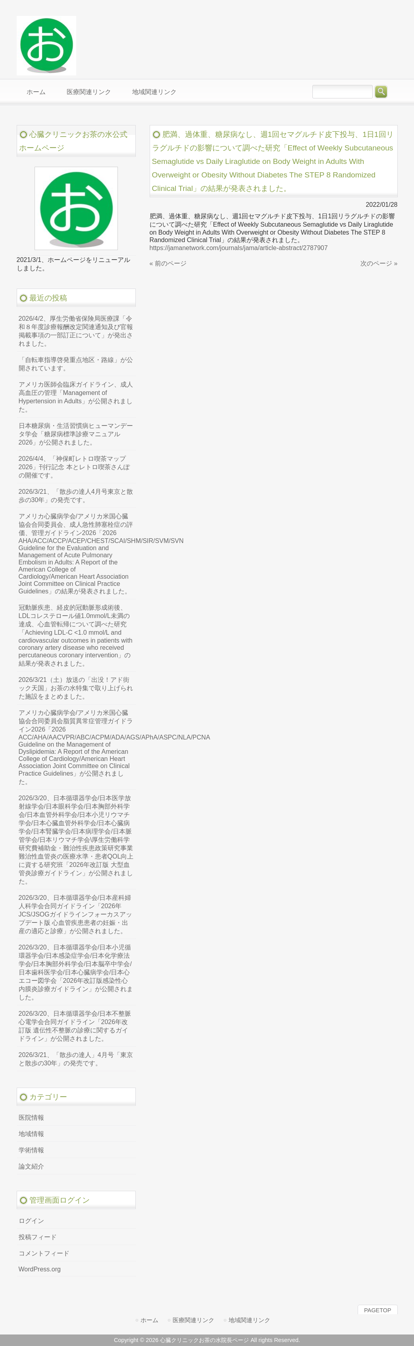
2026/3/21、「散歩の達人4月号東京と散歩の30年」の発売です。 (76, 495)
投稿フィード (38, 1237)
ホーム (149, 1320)
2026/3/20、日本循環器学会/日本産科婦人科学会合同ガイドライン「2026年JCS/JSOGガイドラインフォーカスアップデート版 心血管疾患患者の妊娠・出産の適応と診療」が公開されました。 (75, 914)
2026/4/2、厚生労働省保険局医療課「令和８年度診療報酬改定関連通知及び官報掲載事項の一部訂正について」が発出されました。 (76, 331)
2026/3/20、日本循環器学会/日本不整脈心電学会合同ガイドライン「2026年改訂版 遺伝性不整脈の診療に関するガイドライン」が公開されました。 (75, 1026)
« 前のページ (168, 263)
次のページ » (378, 263)
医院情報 (31, 1117)
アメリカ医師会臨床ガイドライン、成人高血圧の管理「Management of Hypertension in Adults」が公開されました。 (76, 397)
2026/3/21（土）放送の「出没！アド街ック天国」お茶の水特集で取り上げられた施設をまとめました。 (76, 688)
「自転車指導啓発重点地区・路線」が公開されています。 (76, 364)
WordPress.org (40, 1269)
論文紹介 (31, 1166)
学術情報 (31, 1150)
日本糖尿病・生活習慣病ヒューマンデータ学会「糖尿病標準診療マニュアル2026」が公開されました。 (76, 434)
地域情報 (31, 1133)
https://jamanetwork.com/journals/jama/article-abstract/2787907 (239, 248)
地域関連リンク (249, 1320)
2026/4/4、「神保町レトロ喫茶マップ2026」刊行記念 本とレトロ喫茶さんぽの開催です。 (74, 467)
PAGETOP (377, 1310)
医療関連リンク (193, 1320)
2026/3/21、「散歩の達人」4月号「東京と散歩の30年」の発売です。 (76, 1059)
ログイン (31, 1220)
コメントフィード (44, 1253)
